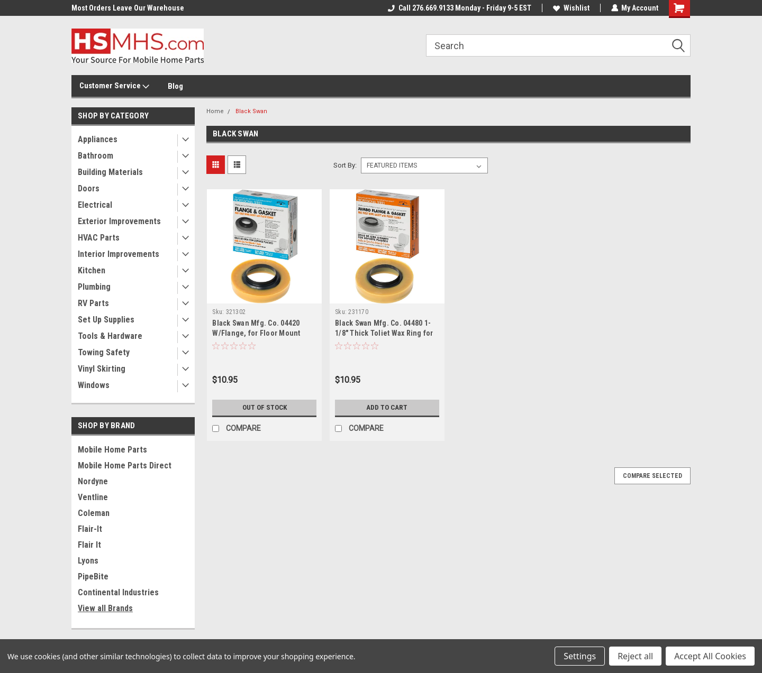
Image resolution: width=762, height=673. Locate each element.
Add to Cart (387, 407)
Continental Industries (118, 592)
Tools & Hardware (110, 336)
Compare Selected (652, 476)
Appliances (97, 139)
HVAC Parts (99, 238)
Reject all (635, 656)
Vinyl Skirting (101, 369)
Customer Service (114, 86)
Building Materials (110, 172)
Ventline (93, 497)
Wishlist (570, 8)
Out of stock (264, 407)
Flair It (89, 545)
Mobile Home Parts (112, 450)
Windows (94, 385)
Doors (88, 188)
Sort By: (345, 165)
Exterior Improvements (119, 221)
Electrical (95, 205)
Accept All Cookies (710, 656)
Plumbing (94, 287)
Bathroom (95, 156)
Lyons (88, 561)
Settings (580, 656)
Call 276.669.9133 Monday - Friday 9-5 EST (459, 8)
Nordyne (93, 481)
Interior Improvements (118, 254)
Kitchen (91, 270)
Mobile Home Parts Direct (124, 465)
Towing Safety (104, 352)
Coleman (94, 513)
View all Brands (105, 608)
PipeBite (93, 576)
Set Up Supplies (106, 320)
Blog (175, 86)
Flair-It (90, 529)
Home (215, 111)
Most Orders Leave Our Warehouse (127, 8)
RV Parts (93, 303)
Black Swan (251, 111)
